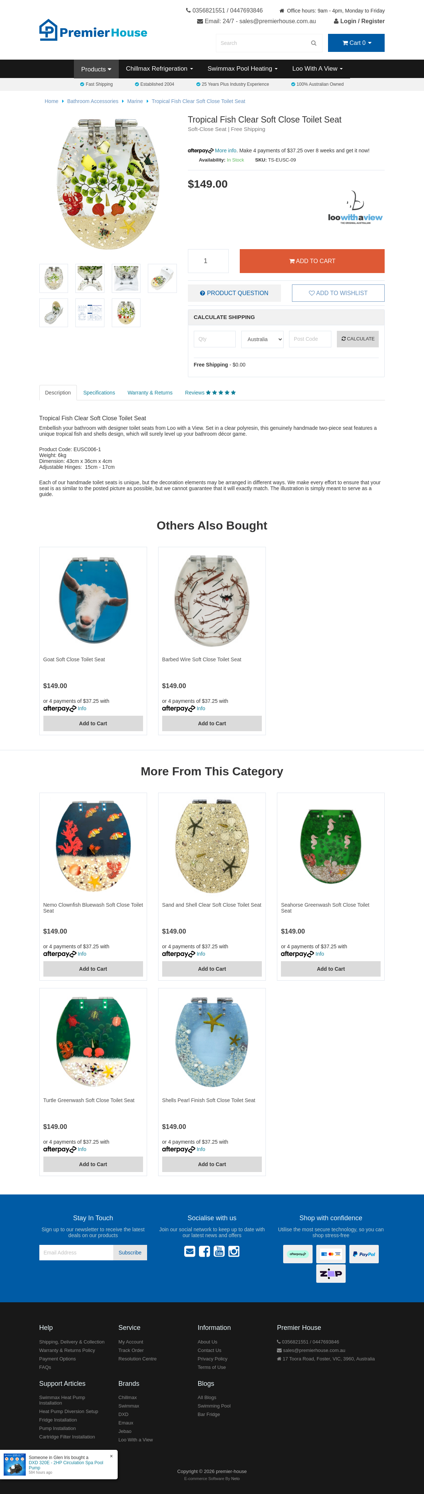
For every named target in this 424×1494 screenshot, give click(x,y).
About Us (207, 1342)
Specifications (99, 393)
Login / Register (359, 21)
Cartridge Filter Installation (67, 1437)
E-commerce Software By (212, 1478)
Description (58, 393)
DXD (123, 1414)
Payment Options (57, 1359)
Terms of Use (212, 1367)
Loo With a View (135, 1439)
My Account (130, 1342)
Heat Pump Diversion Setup (68, 1411)
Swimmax (128, 1406)
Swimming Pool (214, 1406)
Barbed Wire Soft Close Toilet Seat (201, 659)
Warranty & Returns (150, 393)
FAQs (45, 1367)
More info (212, 150)
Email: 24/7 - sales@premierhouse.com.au (256, 21)
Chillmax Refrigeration (159, 68)
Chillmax (127, 1397)
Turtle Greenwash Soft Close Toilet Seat (89, 1100)
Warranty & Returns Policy (67, 1350)
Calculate (358, 338)
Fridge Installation (58, 1420)
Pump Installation (57, 1428)
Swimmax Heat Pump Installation (62, 1400)
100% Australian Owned (317, 84)
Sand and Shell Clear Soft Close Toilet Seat (211, 905)
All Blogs (207, 1397)
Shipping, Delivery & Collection (72, 1342)
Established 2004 (154, 84)
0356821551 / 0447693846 (224, 10)
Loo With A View (317, 68)
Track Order (131, 1350)
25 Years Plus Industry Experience (232, 84)
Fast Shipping (96, 84)
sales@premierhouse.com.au (311, 1350)
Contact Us (209, 1350)
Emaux (125, 1423)
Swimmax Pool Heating (243, 68)
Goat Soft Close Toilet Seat (74, 659)
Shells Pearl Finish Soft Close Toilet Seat (208, 1100)
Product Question (234, 293)
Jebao (124, 1431)
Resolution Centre (137, 1359)
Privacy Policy (213, 1359)
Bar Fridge (209, 1414)
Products (96, 69)
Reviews (210, 393)
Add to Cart (312, 261)
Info (82, 708)
